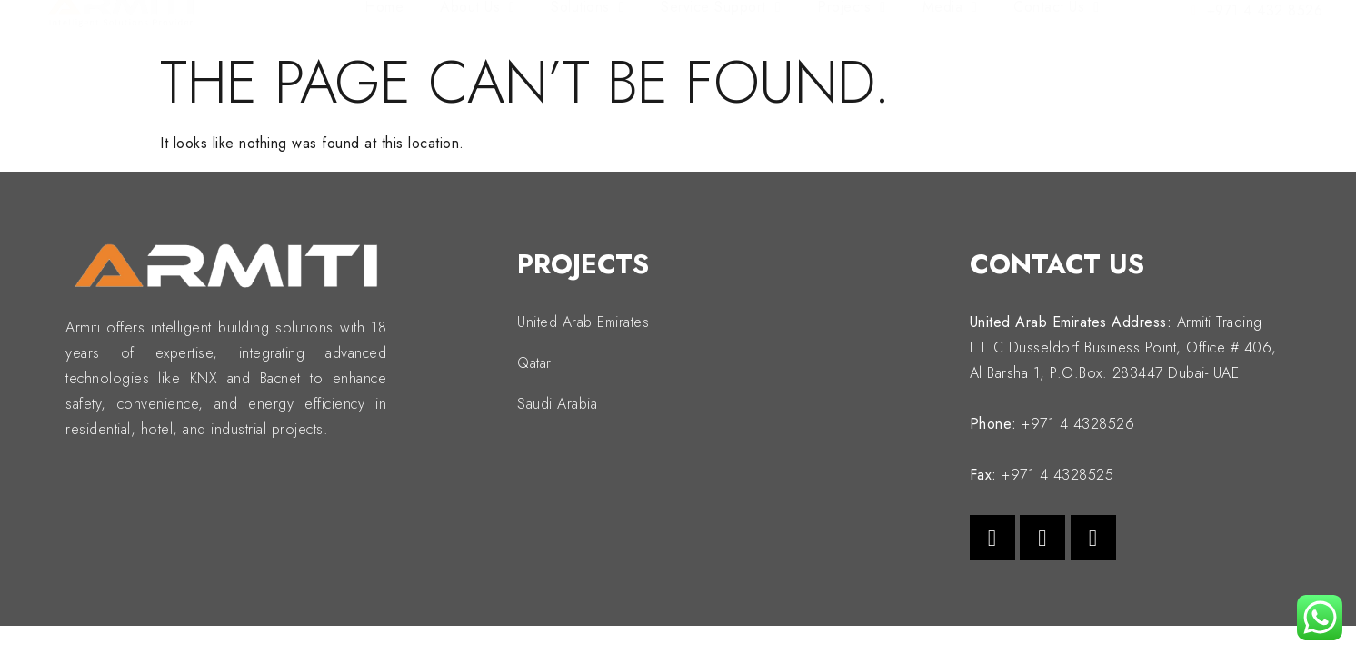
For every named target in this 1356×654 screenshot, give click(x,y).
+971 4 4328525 (1057, 474)
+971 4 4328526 (1078, 423)
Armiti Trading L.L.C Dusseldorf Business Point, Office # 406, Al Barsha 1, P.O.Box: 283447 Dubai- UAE (1123, 347)
